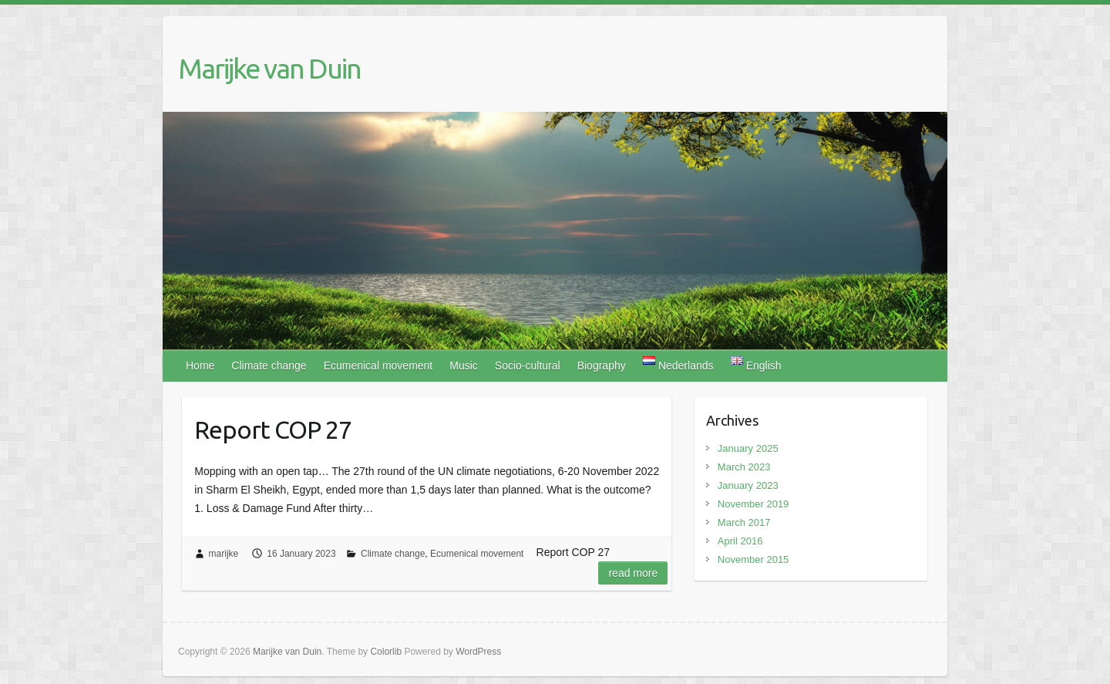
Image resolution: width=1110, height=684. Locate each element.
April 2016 (740, 541)
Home (200, 365)
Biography (601, 365)
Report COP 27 (273, 429)
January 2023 (748, 485)
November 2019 (753, 504)
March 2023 (744, 467)
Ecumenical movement (378, 365)
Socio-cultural (527, 365)
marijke (224, 553)
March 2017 (744, 522)
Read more (633, 573)
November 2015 (753, 559)
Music (463, 365)
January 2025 (748, 448)
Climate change (268, 365)
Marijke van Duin (269, 68)
